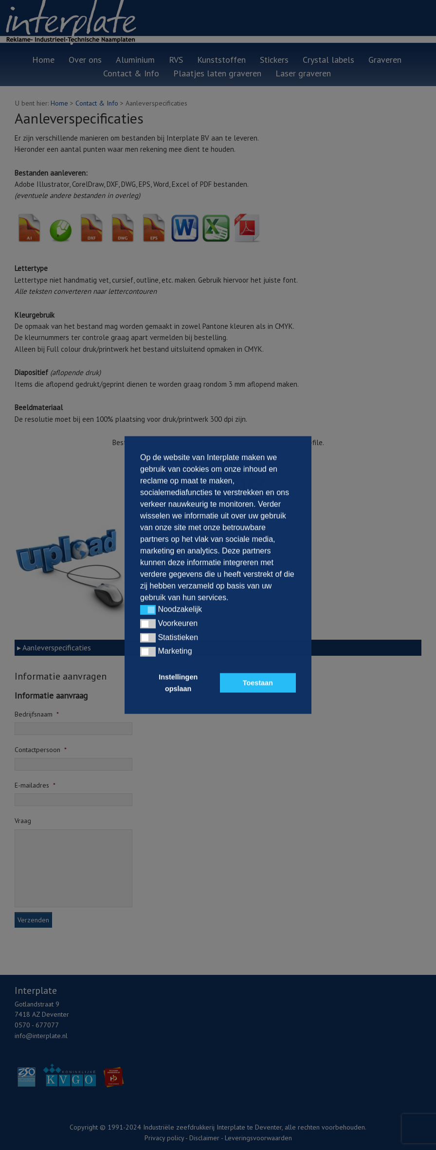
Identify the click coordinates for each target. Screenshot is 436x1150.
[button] (148, 610)
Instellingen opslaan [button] (178, 683)
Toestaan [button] (258, 683)
